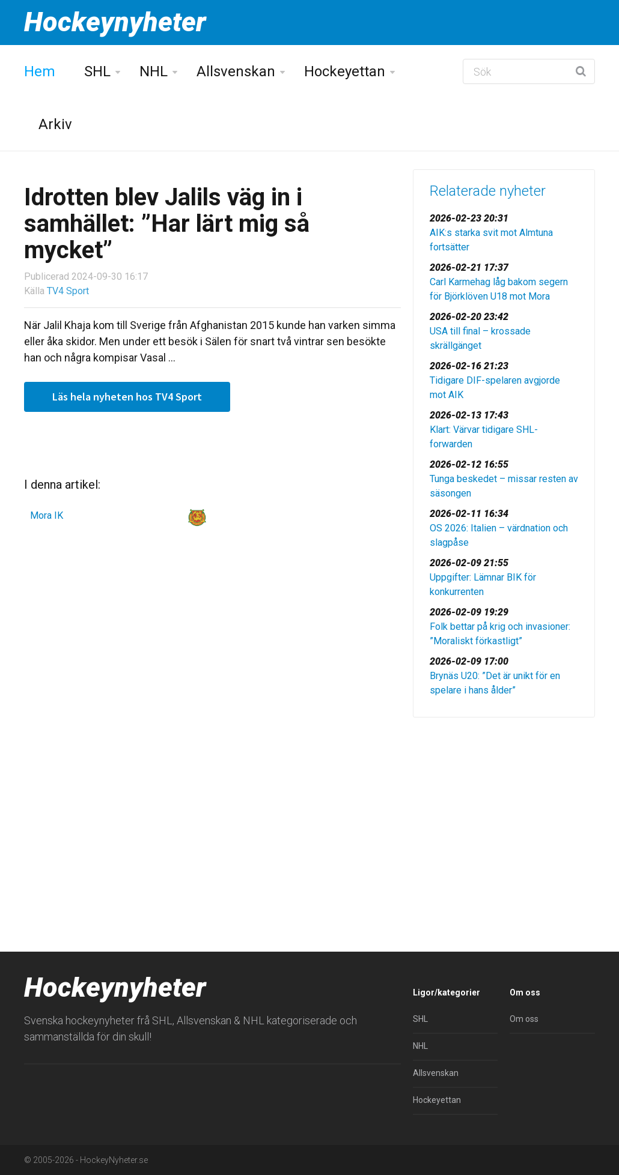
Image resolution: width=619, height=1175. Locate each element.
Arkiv (55, 124)
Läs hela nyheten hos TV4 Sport (127, 396)
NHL (153, 71)
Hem (39, 71)
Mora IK (46, 515)
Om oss (524, 1019)
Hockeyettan (344, 71)
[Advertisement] (504, 811)
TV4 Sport (68, 291)
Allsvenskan (236, 71)
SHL (97, 71)
